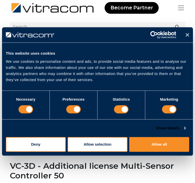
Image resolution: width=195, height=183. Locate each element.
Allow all (159, 144)
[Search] (177, 27)
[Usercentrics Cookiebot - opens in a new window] (154, 35)
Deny (35, 144)
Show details (168, 128)
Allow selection (97, 144)
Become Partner (131, 8)
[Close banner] (187, 35)
